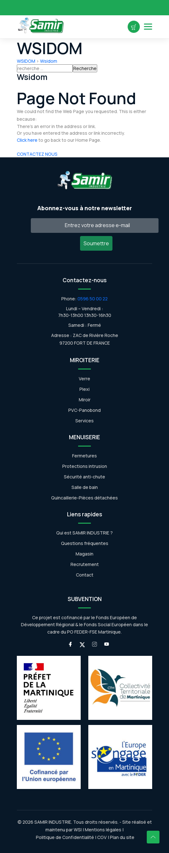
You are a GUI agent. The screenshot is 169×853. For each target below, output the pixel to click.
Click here (27, 140)
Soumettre (96, 243)
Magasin (84, 554)
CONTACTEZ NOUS (37, 154)
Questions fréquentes (84, 543)
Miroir (85, 400)
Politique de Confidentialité (64, 837)
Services (84, 421)
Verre (84, 379)
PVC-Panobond (84, 410)
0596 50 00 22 (93, 299)
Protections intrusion (84, 466)
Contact (84, 575)
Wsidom (48, 61)
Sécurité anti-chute (84, 477)
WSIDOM (26, 61)
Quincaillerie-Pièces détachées (84, 498)
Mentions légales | (104, 830)
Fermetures (84, 456)
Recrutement (85, 564)
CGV (102, 837)
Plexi (84, 389)
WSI (78, 830)
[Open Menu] (148, 26)
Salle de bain (84, 487)
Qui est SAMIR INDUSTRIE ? (84, 533)
